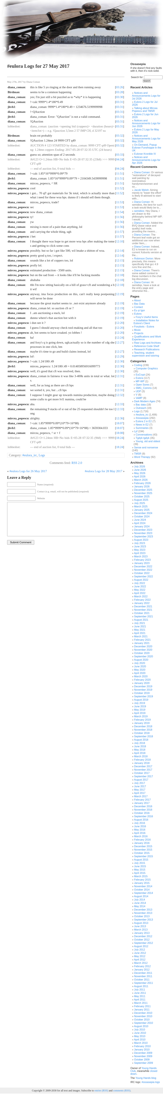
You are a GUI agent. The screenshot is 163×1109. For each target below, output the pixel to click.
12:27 (119, 342)
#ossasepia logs (151, 1082)
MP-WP (140, 381)
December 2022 (143, 566)
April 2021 (139, 633)
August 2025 (141, 499)
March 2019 (141, 716)
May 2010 (139, 1036)
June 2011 (140, 993)
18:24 (119, 437)
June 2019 (140, 706)
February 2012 (142, 966)
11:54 (119, 212)
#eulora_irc (29, 455)
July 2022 (139, 583)
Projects (138, 333)
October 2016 (142, 813)
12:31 (119, 376)
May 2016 (139, 829)
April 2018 (139, 753)
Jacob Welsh (141, 190)
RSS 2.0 (76, 463)
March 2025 (141, 506)
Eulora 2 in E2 (144, 421)
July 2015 (139, 863)
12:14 (119, 250)
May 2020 (139, 669)
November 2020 (143, 649)
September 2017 (143, 776)
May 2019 (139, 709)
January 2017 (142, 803)
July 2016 (139, 823)
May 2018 (139, 749)
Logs (42, 455)
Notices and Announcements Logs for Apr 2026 (146, 160)
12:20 (119, 322)
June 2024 (140, 519)
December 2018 (143, 726)
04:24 (119, 159)
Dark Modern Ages (144, 401)
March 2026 (141, 480)
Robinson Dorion (143, 258)
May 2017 (139, 789)
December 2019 (143, 686)
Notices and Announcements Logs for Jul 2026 (146, 96)
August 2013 (141, 923)
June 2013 (140, 926)
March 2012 (141, 963)
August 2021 (141, 619)
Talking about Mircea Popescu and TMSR (144, 109)
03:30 (119, 97)
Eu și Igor (139, 310)
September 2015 (143, 856)
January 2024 (142, 526)
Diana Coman (142, 172)
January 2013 (142, 933)
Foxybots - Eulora (144, 326)
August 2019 (141, 699)
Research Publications (146, 349)
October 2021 (142, 613)
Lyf (136, 431)
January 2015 (142, 883)
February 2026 (142, 483)
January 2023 (142, 563)
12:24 (119, 337)
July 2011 (139, 989)
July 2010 (139, 1029)
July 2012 (139, 949)
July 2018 (139, 743)
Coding (138, 365)
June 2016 (140, 826)
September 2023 (143, 536)
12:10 (119, 241)
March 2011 (141, 1003)
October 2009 (142, 1059)
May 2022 (139, 589)
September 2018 (143, 736)
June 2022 (140, 586)
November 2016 (143, 809)
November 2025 (143, 493)
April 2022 (139, 593)
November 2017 (143, 769)
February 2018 (142, 759)
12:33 (119, 404)
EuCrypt (140, 374)
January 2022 (142, 603)
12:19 (119, 294)
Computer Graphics (147, 368)
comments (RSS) (121, 1090)
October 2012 (142, 939)
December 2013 (143, 909)
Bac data (141, 404)
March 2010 (141, 1043)
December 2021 (143, 606)
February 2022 (142, 599)
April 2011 (139, 999)
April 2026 (139, 476)
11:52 (119, 188)
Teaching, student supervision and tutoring (145, 354)
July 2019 (139, 703)
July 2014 (139, 899)
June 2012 (140, 953)
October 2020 (142, 653)
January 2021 (142, 643)
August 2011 (141, 986)
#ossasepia (142, 418)
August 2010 (141, 1026)
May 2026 (139, 473)
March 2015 (141, 876)
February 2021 (142, 639)
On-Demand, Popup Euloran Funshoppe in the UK (146, 147)
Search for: (137, 77)
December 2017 (143, 766)
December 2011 (143, 973)
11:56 (119, 217)
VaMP (139, 398)
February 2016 (142, 839)
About (137, 300)
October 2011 (142, 979)
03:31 (119, 102)
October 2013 (142, 916)
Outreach (141, 408)
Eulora (138, 313)
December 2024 (143, 513)
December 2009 (143, 1053)
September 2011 (143, 983)
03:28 (119, 92)
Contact (138, 307)
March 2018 (141, 756)
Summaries (142, 428)
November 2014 (143, 886)
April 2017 (139, 793)
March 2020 (141, 676)
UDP (138, 391)
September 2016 (143, 816)
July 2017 (139, 783)
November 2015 (143, 849)
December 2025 (143, 489)
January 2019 (142, 723)
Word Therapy (142, 457)
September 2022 (143, 576)
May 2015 (139, 869)
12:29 (119, 356)
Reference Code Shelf (146, 346)
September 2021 (143, 616)
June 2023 (140, 546)
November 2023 (143, 533)
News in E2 (142, 424)
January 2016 (142, 843)
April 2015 (139, 873)
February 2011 (142, 1006)
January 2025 (142, 509)
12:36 (119, 418)
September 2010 (143, 1023)
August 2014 (141, 896)
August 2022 (141, 579)
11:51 (119, 173)
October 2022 (142, 573)
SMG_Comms (144, 388)
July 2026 (139, 466)
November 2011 (143, 976)
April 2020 (139, 673)
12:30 (119, 361)
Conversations (144, 434)
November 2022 (143, 569)
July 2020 (139, 663)
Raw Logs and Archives (147, 342)
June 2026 (140, 470)
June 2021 (140, 626)
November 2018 (143, 729)
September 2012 (143, 943)
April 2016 (139, 833)
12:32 (119, 395)
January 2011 (142, 1009)
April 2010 (139, 1039)
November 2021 (143, 609)
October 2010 (142, 1019)
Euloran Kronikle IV (145, 153)
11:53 (119, 202)
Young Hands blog (145, 1078)
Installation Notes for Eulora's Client (146, 322)
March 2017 (141, 796)
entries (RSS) (101, 1090)
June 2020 (140, 666)
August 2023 (141, 539)
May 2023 (139, 549)
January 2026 (142, 486)
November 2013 (143, 913)
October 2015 (142, 853)
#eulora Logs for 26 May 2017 (28, 471)
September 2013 (143, 919)
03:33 (119, 154)
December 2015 (143, 846)
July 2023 (139, 543)
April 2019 (139, 713)
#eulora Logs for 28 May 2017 (103, 471)
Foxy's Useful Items (147, 317)
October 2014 (142, 889)
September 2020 (143, 656)
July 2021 (139, 623)
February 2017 (142, 799)
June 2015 (140, 866)
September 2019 (143, 696)
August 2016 (141, 819)
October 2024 (142, 516)
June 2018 (140, 746)
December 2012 (143, 936)
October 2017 (142, 773)
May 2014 (139, 906)
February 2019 (142, 719)
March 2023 (141, 556)
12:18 (119, 275)
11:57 (119, 231)
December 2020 (143, 646)
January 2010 (142, 1049)
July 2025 (139, 503)
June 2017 (140, 786)
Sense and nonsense (146, 447)
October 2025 (142, 496)
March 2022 (141, 596)
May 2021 (139, 629)
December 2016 (143, 806)
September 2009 (143, 1063)
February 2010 (142, 1046)
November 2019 (143, 689)
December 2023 (143, 529)
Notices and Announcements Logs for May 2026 (146, 138)
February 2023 (142, 559)
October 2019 (142, 693)
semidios (139, 211)
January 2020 (142, 683)
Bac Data (139, 303)
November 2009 (143, 1056)
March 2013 (141, 929)
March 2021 (141, 636)
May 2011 (139, 996)
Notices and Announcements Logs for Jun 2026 (146, 123)
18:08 (119, 433)
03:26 (119, 87)
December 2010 (143, 1013)
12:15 (119, 260)
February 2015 (142, 879)
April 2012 (139, 959)
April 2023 (139, 553)
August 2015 (141, 859)
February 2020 (142, 679)
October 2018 (142, 733)
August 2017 (141, 779)
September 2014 (143, 893)
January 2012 (142, 969)
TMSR (137, 453)
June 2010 (140, 1033)
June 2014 (140, 903)
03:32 (119, 135)
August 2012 (141, 946)
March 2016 (141, 836)
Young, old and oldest (148, 441)
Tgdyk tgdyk (142, 438)
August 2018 (141, 739)
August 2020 (141, 659)
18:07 (119, 423)
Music (137, 330)
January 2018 (142, 763)
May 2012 (139, 956)
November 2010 (143, 1016)
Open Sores (142, 384)
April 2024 (139, 523)
